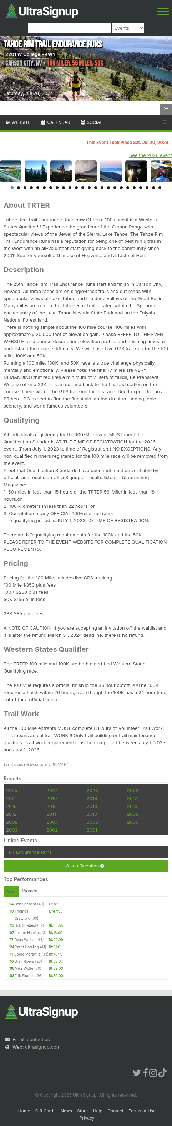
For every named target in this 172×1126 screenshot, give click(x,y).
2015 (51, 806)
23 (153, 187)
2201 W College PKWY (30, 54)
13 (89, 187)
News (66, 1110)
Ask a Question (85, 866)
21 (140, 187)
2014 (92, 806)
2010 (92, 814)
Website (18, 122)
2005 (132, 822)
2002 (52, 830)
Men (11, 891)
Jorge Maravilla (27, 954)
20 (134, 187)
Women (29, 891)
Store (82, 1110)
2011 (51, 814)
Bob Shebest (25, 904)
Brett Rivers (24, 961)
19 (127, 187)
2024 (52, 790)
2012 (11, 814)
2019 (51, 798)
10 (70, 187)
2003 (11, 830)
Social (91, 122)
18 (121, 187)
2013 (132, 806)
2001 (92, 830)
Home (24, 1110)
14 (95, 187)
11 (76, 187)
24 (159, 187)
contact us (38, 1039)
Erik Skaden (25, 975)
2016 (11, 806)
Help (97, 1110)
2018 (92, 798)
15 (102, 187)
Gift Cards (45, 1110)
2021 (11, 798)
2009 (132, 814)
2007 (51, 822)
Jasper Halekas (28, 932)
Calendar (55, 122)
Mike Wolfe (24, 968)
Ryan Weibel (25, 940)
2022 (132, 790)
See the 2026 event (150, 155)
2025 (11, 790)
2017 (132, 798)
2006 (92, 822)
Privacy (87, 1118)
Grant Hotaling (27, 947)
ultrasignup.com (42, 1047)
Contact (115, 1110)
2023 (92, 790)
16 (108, 187)
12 (82, 187)
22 (147, 187)
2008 (11, 822)
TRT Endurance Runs (29, 852)
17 (114, 187)
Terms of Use (142, 1110)
